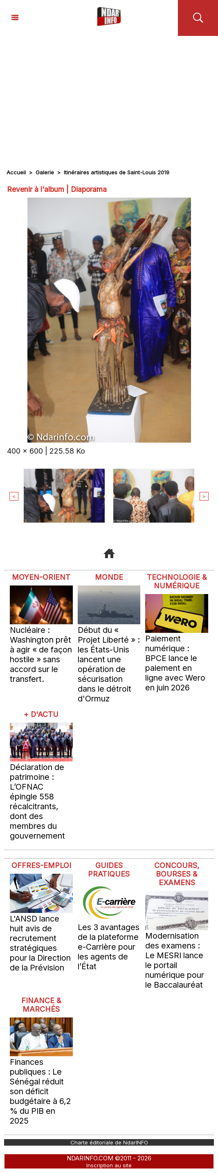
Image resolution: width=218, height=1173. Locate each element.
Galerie (45, 172)
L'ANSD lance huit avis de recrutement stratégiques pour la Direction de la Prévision (40, 943)
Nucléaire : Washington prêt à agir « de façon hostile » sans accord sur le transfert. (41, 654)
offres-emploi (41, 865)
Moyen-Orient (41, 577)
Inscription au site (109, 1165)
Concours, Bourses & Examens (176, 874)
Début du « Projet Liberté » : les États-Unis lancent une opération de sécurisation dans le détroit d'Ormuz (109, 664)
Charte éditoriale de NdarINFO (109, 1142)
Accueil (16, 172)
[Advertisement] (109, 97)
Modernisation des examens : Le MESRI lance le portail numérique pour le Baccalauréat (174, 960)
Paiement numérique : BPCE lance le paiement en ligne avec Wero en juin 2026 (175, 663)
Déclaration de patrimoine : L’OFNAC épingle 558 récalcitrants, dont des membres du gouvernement (37, 801)
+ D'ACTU (41, 714)
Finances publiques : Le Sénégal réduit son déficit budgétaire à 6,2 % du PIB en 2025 (40, 1091)
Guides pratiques (109, 869)
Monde (108, 577)
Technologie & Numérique (176, 581)
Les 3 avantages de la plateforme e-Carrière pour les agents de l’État (108, 946)
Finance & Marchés (41, 1004)
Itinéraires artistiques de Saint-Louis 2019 (116, 172)
